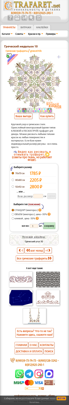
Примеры (51, 33)
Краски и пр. (34, 33)
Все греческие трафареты (34, 258)
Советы (19, 33)
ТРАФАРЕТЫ (9, 27)
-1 (21, 250)
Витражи (25, 27)
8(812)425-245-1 (43, 13)
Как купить (47, 116)
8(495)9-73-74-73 (21, 13)
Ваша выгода (23, 116)
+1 (47, 250)
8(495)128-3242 (47, 360)
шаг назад (34, 250)
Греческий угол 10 (34, 241)
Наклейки (42, 27)
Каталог (6, 33)
